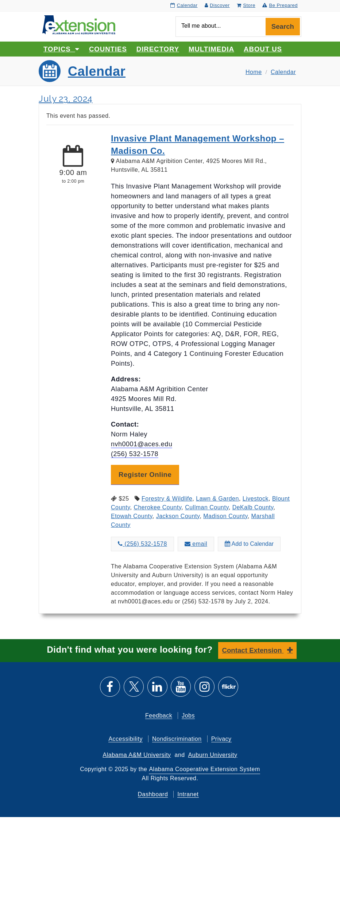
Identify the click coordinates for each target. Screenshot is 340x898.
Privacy (221, 739)
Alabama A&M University (137, 755)
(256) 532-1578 (134, 454)
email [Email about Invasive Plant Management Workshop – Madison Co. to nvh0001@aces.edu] (196, 544)
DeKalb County (253, 507)
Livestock (255, 498)
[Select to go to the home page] (78, 24)
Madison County (225, 516)
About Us (263, 49)
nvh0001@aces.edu (141, 444)
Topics (61, 49)
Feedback (158, 715)
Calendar (183, 5)
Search (282, 26)
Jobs (188, 715)
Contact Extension (253, 650)
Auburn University (212, 755)
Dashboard (153, 794)
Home (254, 72)
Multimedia (211, 49)
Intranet (187, 794)
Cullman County (207, 507)
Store (246, 5)
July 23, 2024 (66, 98)
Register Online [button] (145, 474)
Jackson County (178, 516)
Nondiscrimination (177, 739)
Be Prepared (280, 5)
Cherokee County (157, 507)
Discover (217, 5)
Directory (157, 49)
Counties (108, 49)
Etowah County (131, 516)
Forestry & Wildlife (167, 498)
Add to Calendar (249, 544)
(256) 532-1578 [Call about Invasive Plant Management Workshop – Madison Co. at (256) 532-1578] (142, 544)
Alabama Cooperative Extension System (204, 769)
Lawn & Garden (217, 498)
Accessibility (125, 739)
